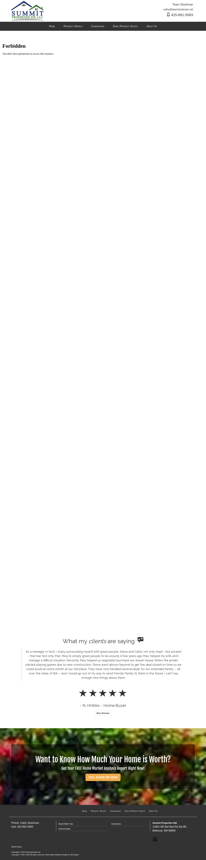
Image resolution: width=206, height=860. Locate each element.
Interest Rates (65, 829)
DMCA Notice (16, 847)
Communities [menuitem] (97, 26)
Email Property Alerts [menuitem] (125, 26)
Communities (115, 811)
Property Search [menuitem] (73, 26)
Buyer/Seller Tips (66, 824)
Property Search (98, 811)
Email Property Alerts (135, 811)
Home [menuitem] (52, 26)
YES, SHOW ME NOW (103, 777)
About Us (153, 811)
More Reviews (103, 713)
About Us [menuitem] (152, 26)
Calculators (116, 824)
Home (84, 811)
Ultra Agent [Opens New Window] (74, 855)
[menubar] (103, 26)
